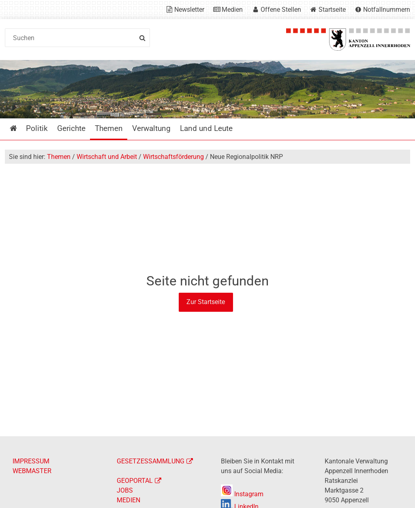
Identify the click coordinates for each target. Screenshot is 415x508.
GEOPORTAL (135, 480)
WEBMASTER (32, 471)
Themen (59, 157)
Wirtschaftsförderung (173, 157)
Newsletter (189, 9)
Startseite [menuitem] (19, 128)
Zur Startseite (205, 302)
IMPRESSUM (31, 461)
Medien (232, 9)
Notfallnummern (386, 9)
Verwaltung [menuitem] (151, 128)
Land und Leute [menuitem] (206, 128)
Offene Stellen (281, 9)
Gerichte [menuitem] (71, 128)
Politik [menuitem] (37, 128)
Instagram (242, 494)
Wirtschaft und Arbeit (107, 157)
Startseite (332, 9)
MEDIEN (128, 500)
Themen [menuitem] (109, 128)
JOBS (125, 490)
